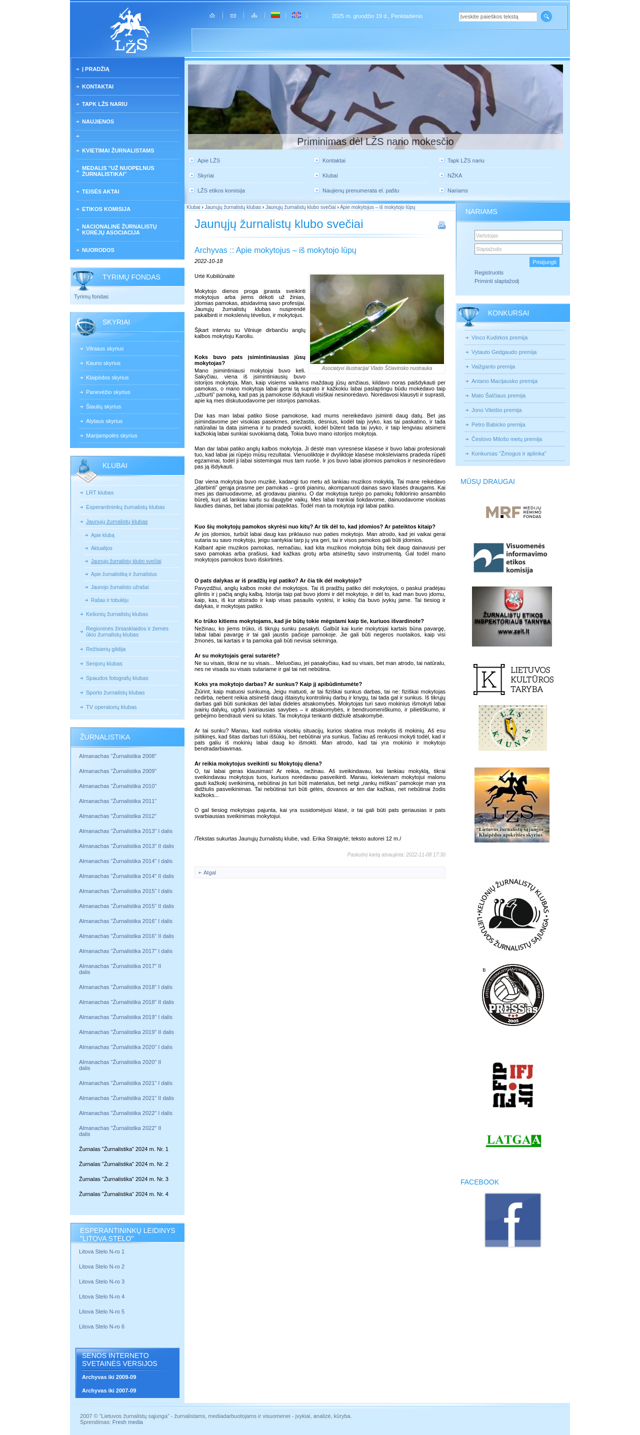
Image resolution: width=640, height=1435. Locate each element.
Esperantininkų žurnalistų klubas (125, 507)
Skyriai (206, 175)
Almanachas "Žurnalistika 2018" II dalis (126, 1002)
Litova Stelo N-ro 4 (102, 1297)
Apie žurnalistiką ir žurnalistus (124, 574)
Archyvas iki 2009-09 (109, 1377)
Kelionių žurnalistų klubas (117, 614)
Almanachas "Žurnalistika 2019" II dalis (126, 1032)
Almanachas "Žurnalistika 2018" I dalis (126, 987)
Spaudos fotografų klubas (117, 678)
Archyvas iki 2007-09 (109, 1391)
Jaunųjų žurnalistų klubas (117, 521)
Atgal (210, 873)
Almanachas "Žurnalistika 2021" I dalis (125, 1083)
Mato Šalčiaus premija (499, 395)
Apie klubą (102, 535)
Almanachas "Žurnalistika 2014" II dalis (126, 876)
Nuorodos (98, 250)
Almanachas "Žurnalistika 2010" (117, 786)
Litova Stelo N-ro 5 (102, 1311)
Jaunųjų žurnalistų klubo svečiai (126, 561)
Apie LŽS (209, 161)
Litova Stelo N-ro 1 (101, 1251)
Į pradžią (96, 69)
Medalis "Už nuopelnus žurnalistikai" (118, 171)
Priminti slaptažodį (496, 281)
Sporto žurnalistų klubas (115, 693)
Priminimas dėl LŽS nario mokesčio (375, 141)
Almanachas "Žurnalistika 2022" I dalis (125, 1113)
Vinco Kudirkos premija (500, 337)
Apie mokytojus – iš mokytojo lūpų (378, 207)
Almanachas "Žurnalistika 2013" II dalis (126, 846)
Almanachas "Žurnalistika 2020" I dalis (126, 1047)
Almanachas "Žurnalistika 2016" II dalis (126, 936)
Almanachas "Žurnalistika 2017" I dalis (125, 951)
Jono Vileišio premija (497, 410)
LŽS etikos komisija (221, 191)
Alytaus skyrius (104, 421)
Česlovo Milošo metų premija (507, 439)
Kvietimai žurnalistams (118, 151)
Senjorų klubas (104, 663)
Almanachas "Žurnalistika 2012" (118, 816)
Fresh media (127, 1422)
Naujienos (98, 121)
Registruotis (489, 273)
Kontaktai (98, 87)
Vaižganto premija (493, 367)
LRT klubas (100, 493)
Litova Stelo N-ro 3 (101, 1281)
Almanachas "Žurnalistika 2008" (117, 756)
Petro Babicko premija (499, 425)
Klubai (330, 175)
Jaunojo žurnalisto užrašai (120, 587)
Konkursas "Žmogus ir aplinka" (509, 453)
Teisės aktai (101, 191)
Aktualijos (101, 548)
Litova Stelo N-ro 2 (101, 1267)
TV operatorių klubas (111, 707)
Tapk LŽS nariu (105, 104)
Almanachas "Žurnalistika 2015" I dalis (125, 891)
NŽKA (455, 175)
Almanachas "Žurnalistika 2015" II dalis (126, 906)
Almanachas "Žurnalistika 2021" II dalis (126, 1098)
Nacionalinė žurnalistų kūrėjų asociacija (119, 230)
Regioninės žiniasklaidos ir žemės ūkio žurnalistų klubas (127, 632)
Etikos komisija (106, 209)
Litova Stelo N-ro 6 (102, 1327)
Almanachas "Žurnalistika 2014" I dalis (125, 861)
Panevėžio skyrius (108, 392)
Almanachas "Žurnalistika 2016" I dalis (125, 921)
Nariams (458, 191)
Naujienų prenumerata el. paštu (360, 191)
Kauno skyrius (103, 363)
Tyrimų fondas (91, 297)
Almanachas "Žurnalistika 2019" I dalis (126, 1017)
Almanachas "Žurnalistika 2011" (117, 801)
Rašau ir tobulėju (109, 600)
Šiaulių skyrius (103, 407)
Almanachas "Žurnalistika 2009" (117, 771)
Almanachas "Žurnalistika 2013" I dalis (125, 831)
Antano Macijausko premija (505, 381)
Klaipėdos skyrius (107, 377)
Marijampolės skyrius (112, 435)
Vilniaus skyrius (105, 349)
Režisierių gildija (106, 649)
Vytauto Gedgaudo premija (504, 352)
